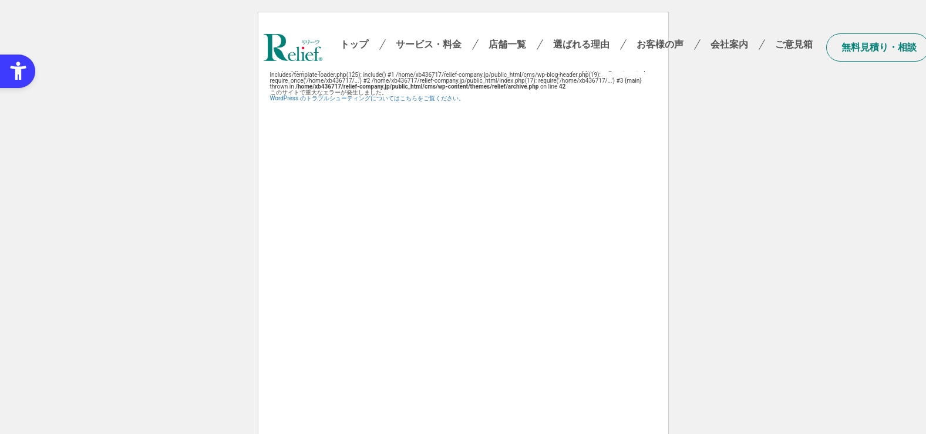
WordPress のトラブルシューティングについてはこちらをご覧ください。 (367, 98)
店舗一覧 (507, 44)
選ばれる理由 (581, 44)
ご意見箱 (794, 44)
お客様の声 (660, 44)
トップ (354, 44)
